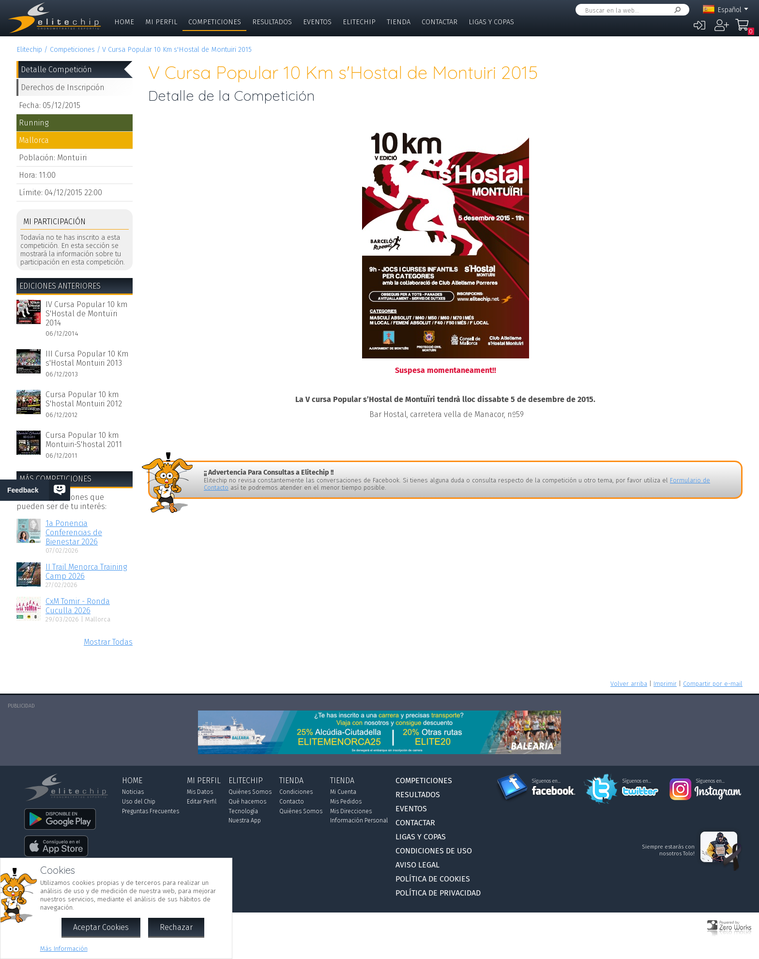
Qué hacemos (247, 801)
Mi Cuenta (343, 792)
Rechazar (176, 927)
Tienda (398, 22)
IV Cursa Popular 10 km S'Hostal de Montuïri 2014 (87, 313)
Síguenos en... (546, 781)
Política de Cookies (432, 878)
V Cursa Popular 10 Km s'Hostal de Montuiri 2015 (177, 50)
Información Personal (359, 820)
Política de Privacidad (438, 892)
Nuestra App (244, 820)
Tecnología (243, 811)
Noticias (133, 792)
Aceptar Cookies (101, 927)
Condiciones (296, 792)
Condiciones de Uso (433, 850)
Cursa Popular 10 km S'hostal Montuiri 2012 (84, 399)
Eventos (317, 22)
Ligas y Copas (491, 22)
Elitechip (359, 22)
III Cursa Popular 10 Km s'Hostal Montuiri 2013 (87, 358)
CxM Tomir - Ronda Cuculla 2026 (78, 606)
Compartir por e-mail (713, 683)
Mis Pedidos (346, 801)
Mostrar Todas (108, 642)
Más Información (64, 948)
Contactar (439, 22)
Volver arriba (628, 683)
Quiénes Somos (250, 792)
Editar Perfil (201, 801)
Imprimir (665, 683)
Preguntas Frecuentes (150, 811)
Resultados (272, 22)
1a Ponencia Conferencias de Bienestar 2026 (74, 532)
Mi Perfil (161, 22)
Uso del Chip (138, 801)
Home (124, 22)
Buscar (676, 10)
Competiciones (214, 22)
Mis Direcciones (351, 811)
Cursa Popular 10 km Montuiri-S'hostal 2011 (84, 440)
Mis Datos (200, 792)
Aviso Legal (417, 864)
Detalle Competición (56, 69)
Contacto (291, 801)
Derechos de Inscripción (63, 87)
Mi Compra (744, 29)
